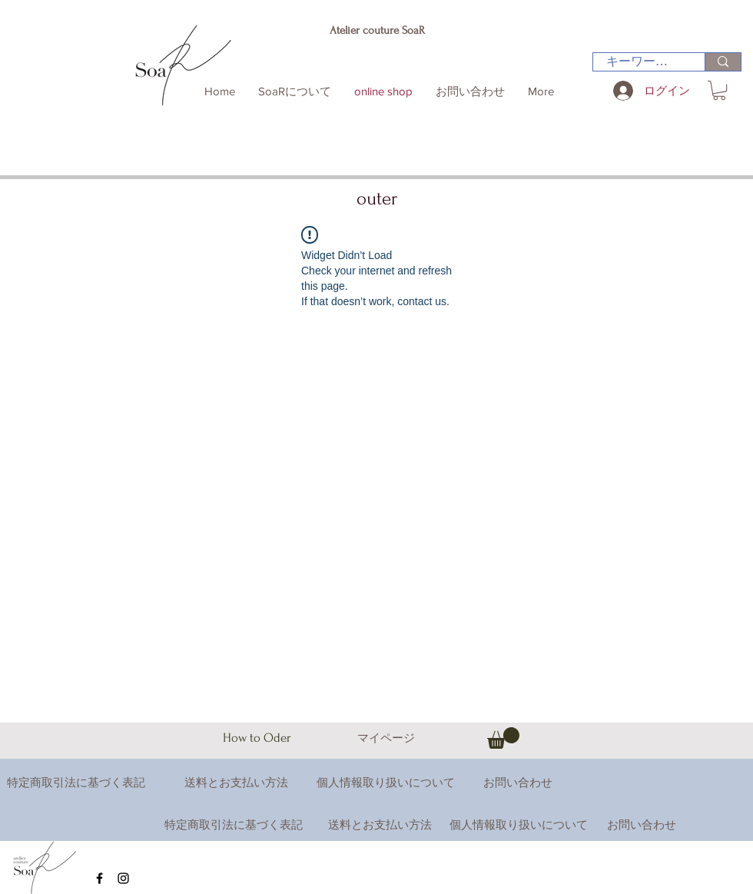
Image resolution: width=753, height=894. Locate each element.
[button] (719, 90)
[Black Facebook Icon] (99, 878)
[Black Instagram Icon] (123, 878)
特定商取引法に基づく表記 (233, 824)
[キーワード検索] (639, 61)
